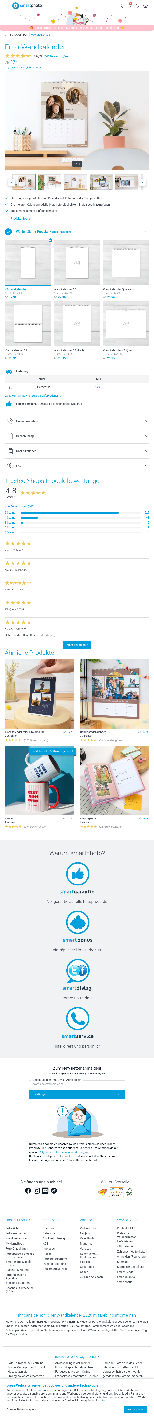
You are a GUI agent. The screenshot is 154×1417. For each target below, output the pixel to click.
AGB (45, 1243)
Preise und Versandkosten (126, 1235)
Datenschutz (51, 1233)
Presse (47, 1253)
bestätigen (40, 1094)
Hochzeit (85, 1261)
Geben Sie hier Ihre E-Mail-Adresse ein (57, 1079)
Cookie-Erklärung (54, 1238)
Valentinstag (88, 1238)
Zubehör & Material (18, 1270)
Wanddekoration (16, 1238)
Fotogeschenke (16, 1233)
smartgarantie (126, 1277)
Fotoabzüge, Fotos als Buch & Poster (20, 1255)
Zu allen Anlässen (91, 1277)
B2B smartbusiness (55, 1269)
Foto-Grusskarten (17, 1248)
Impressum (50, 1248)
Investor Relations (54, 1264)
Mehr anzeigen (76, 645)
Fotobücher (13, 1228)
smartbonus (124, 1282)
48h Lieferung (125, 1246)
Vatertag (85, 1248)
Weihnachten (88, 1228)
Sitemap (122, 1261)
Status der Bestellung (130, 1266)
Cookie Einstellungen (22, 1409)
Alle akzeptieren (135, 1409)
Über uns (48, 1228)
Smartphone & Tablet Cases (19, 1263)
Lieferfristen (125, 1241)
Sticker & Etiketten (18, 1283)
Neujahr (85, 1233)
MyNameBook (15, 1243)
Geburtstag (87, 1266)
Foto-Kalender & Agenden (16, 1276)
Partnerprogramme (55, 1258)
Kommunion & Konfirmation (89, 1255)
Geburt (84, 1272)
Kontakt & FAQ (126, 1228)
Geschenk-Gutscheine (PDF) (20, 1289)
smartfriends (125, 1272)
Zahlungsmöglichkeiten (132, 1251)
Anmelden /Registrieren (132, 1256)
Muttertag (86, 1243)
